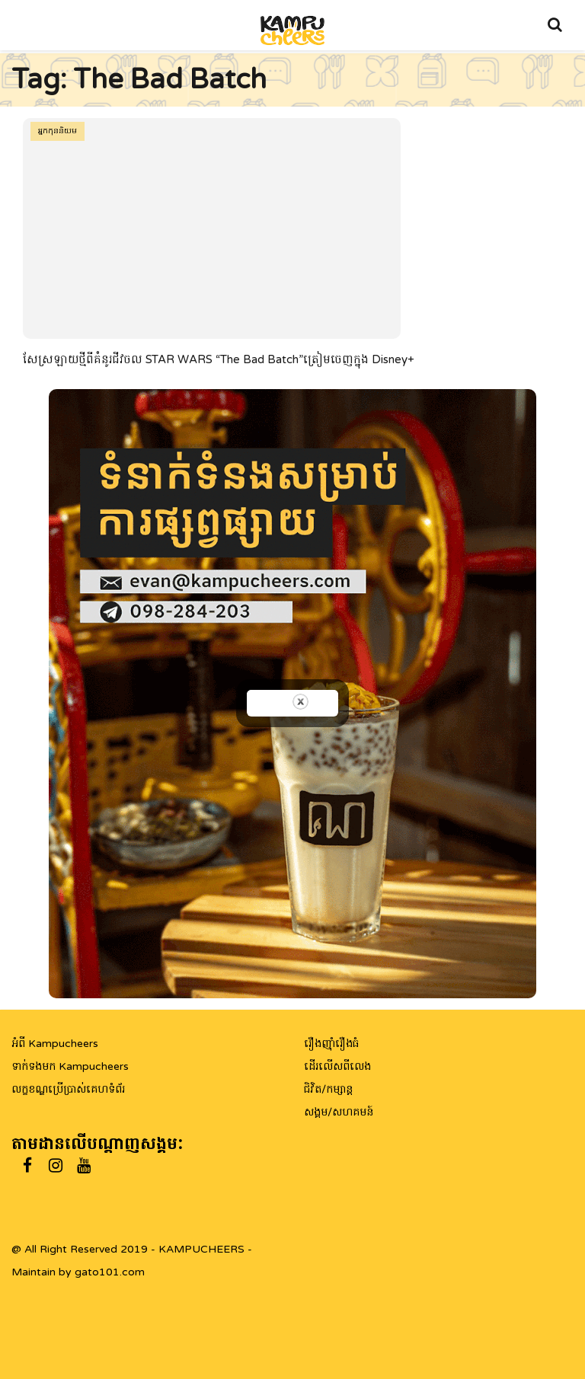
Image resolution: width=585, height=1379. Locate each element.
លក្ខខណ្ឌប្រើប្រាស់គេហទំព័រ (68, 1089)
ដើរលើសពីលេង (337, 1066)
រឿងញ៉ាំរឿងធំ (331, 1043)
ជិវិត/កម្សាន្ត (328, 1089)
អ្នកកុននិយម (57, 131)
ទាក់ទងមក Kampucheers (70, 1066)
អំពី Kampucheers (54, 1043)
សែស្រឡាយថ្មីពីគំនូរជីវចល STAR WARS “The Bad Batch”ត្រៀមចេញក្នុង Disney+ (218, 359)
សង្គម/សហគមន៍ (338, 1112)
